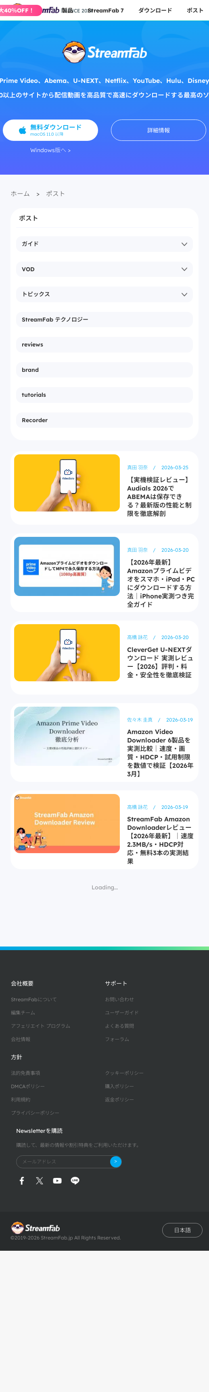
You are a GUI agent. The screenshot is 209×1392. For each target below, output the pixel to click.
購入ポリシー (119, 1086)
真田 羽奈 (138, 467)
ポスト (195, 10)
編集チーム (23, 1013)
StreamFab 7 (106, 10)
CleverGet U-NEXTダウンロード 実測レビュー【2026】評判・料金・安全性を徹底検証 (160, 662)
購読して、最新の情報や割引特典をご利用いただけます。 (78, 1145)
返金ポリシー (119, 1100)
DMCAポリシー (28, 1086)
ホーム (20, 194)
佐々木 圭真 (140, 720)
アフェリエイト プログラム (40, 1026)
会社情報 (20, 1039)
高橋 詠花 (138, 637)
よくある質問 (119, 1026)
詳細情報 (158, 130)
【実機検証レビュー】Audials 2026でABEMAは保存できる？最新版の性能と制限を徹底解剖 (159, 497)
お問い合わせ (119, 999)
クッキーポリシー (124, 1073)
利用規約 (20, 1100)
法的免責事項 (25, 1073)
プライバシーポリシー (35, 1113)
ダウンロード (155, 10)
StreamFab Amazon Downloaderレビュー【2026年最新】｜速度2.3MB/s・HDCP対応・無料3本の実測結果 (160, 840)
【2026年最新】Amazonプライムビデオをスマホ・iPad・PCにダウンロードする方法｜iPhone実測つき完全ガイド (161, 583)
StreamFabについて (34, 999)
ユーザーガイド (122, 1013)
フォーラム (117, 1039)
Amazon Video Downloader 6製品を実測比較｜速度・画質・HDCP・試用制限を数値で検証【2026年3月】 (160, 753)
